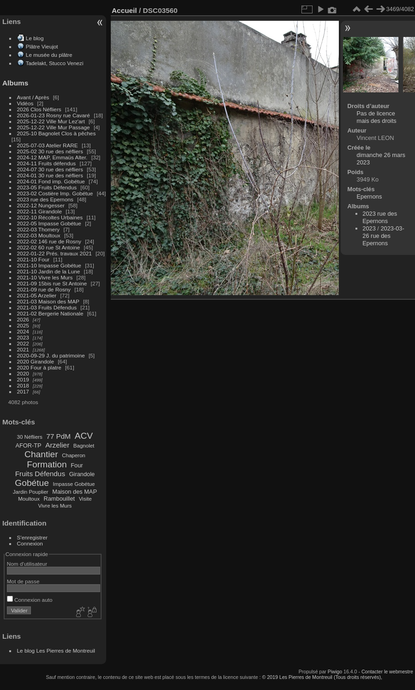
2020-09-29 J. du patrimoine (51, 355)
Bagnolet (83, 445)
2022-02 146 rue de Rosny (49, 241)
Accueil (124, 10)
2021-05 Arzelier (37, 295)
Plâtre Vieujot (42, 46)
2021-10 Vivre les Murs (45, 277)
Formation (46, 464)
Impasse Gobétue (74, 484)
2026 (23, 319)
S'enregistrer (32, 537)
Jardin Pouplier (30, 492)
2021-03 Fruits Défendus (47, 307)
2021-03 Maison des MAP (48, 301)
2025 (23, 325)
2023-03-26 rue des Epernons (383, 236)
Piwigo (335, 671)
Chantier (41, 454)
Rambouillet (59, 498)
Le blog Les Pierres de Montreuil (56, 651)
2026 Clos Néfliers (39, 109)
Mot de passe (23, 581)
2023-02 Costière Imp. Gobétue (55, 193)
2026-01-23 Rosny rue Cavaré (53, 115)
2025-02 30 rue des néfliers (50, 151)
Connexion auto (30, 600)
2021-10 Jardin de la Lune (48, 271)
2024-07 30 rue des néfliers (50, 169)
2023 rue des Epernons (45, 199)
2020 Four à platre (39, 367)
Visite (85, 499)
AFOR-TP (28, 445)
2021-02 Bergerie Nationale (50, 313)
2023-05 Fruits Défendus (47, 187)
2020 (23, 373)
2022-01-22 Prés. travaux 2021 (54, 253)
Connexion (30, 543)
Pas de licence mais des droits (377, 117)
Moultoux (29, 499)
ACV (84, 436)
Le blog (35, 38)
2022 (23, 343)
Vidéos (25, 103)
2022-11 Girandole (39, 211)
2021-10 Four (33, 259)
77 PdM (58, 436)
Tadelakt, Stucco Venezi (55, 63)
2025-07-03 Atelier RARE (47, 145)
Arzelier (57, 445)
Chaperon (73, 455)
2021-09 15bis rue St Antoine (52, 283)
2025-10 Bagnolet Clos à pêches (56, 133)
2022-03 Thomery (38, 229)
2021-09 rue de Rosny (44, 289)
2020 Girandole (35, 361)
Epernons (369, 196)
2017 (23, 391)
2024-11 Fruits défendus (46, 163)
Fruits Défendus (40, 474)
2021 (23, 349)
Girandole (82, 474)
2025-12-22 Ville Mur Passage (53, 127)
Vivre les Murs (55, 505)
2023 (23, 337)
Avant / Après (33, 97)
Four (77, 465)
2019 (23, 379)
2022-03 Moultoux (38, 235)
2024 (23, 331)
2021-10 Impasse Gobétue (49, 265)
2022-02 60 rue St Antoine (48, 247)
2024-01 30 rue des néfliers (51, 175)
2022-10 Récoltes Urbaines (50, 217)
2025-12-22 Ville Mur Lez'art (51, 121)
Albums (15, 83)
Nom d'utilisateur (27, 564)
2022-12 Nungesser (41, 205)
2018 (23, 385)
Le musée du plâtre (49, 55)
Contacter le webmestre (387, 671)
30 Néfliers (29, 437)
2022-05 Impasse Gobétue (49, 223)
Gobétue (32, 483)
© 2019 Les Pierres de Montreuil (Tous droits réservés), (322, 677)
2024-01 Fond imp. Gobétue (51, 181)
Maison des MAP (74, 491)
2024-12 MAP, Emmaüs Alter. (52, 157)
